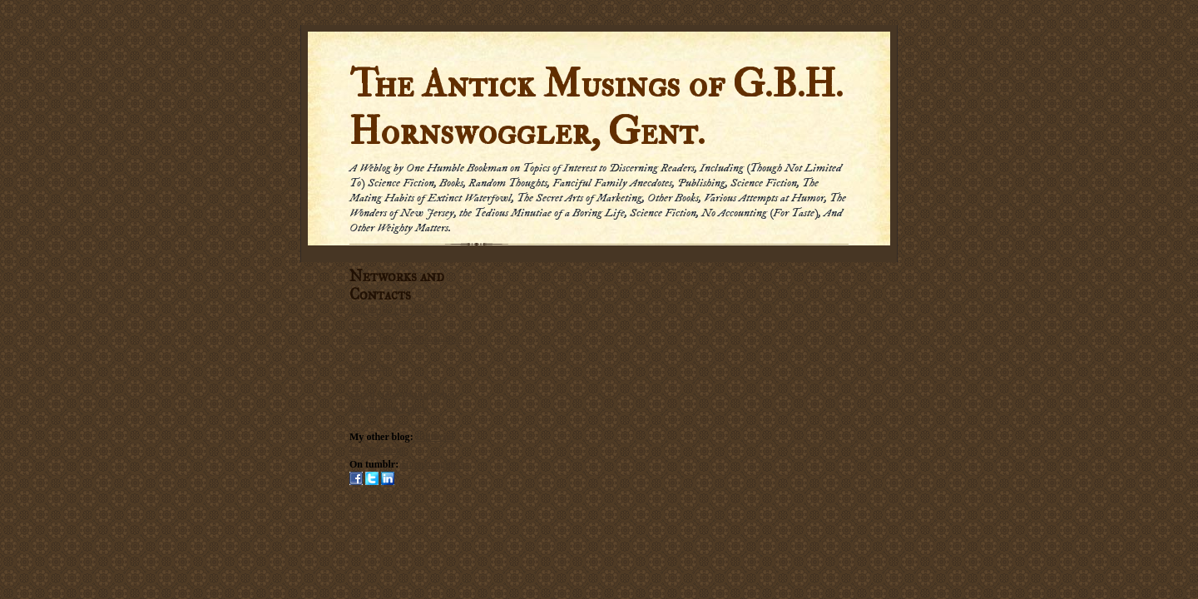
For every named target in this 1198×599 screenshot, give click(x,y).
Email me (368, 366)
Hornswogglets (432, 464)
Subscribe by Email (388, 324)
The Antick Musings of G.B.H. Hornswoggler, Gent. (596, 108)
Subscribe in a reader (394, 310)
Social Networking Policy (403, 394)
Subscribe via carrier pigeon (405, 338)
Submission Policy (388, 408)
